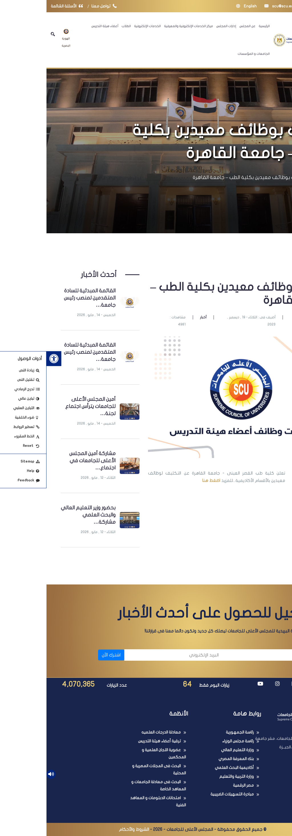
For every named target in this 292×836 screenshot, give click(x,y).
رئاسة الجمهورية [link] (193, 732)
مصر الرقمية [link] (196, 785)
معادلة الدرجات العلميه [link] (114, 732)
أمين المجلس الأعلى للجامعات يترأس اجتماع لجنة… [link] (44, 406)
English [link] (200, 6)
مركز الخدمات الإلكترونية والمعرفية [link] (142, 26)
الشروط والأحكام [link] (87, 829)
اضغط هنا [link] (165, 480)
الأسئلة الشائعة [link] (21, 6)
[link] (7, 358)
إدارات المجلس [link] (180, 26)
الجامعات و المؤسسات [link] (207, 53)
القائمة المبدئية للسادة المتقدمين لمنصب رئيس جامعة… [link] (43, 298)
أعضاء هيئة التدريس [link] (58, 26)
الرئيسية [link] (217, 26)
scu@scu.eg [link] (232, 6)
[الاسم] (228, 655)
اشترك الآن (64, 655)
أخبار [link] (156, 317)
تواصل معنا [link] (59, 6)
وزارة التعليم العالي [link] (191, 750)
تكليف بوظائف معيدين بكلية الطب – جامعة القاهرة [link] (203, 177)
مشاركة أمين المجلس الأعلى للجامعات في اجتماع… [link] (46, 461)
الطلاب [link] (79, 26)
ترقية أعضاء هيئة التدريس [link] (113, 741)
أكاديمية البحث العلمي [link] (187, 767)
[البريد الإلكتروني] (128, 655)
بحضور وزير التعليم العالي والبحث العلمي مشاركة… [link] (41, 515)
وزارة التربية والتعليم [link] (190, 776)
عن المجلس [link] (201, 26)
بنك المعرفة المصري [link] (189, 759)
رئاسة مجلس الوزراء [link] (191, 741)
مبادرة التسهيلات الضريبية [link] (185, 794)
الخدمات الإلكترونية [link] (101, 26)
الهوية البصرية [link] (19, 38)
